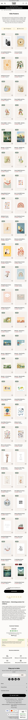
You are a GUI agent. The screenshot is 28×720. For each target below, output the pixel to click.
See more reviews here (14, 650)
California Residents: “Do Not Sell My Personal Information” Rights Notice (14, 705)
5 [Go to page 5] (18, 596)
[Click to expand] (14, 683)
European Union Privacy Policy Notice (14, 700)
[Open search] (4, 3)
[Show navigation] (1, 3)
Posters (6, 10)
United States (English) (14, 714)
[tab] (23, 3)
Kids (10, 10)
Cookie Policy (20, 699)
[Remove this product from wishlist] (12, 48)
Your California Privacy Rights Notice (14, 702)
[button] (23, 714)
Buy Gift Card (14, 695)
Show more (14, 591)
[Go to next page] (21, 597)
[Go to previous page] (7, 597)
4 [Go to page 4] (16, 596)
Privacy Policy (14, 707)
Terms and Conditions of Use (11, 699)
